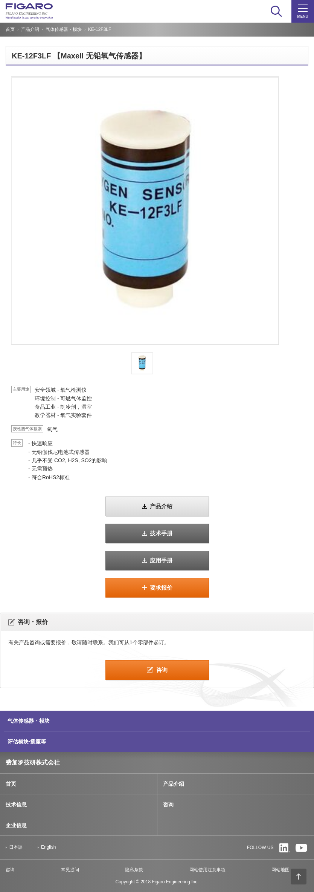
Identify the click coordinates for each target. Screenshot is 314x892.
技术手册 (161, 533)
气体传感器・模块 (64, 29)
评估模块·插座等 (27, 742)
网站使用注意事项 (207, 869)
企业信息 (16, 825)
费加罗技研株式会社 (33, 762)
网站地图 (280, 869)
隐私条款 (134, 869)
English (48, 847)
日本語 (16, 847)
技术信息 (16, 805)
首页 (10, 29)
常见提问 (70, 869)
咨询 (162, 670)
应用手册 (161, 560)
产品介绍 (30, 29)
